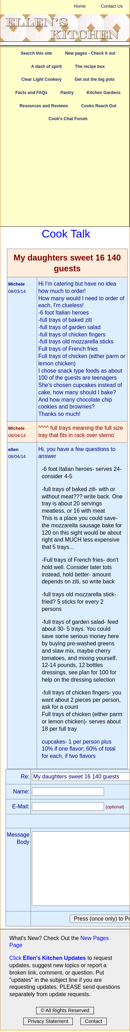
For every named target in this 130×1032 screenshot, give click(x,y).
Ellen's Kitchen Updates (54, 958)
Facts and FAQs (31, 92)
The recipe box (90, 66)
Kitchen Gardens (104, 92)
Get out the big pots (95, 79)
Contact (93, 1021)
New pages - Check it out (90, 53)
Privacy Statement (48, 1021)
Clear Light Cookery (41, 79)
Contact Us (112, 6)
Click (16, 958)
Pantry (66, 92)
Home (80, 6)
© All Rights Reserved (65, 1010)
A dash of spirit (46, 66)
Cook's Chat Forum (68, 118)
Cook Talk (66, 233)
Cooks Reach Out (98, 105)
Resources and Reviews (43, 105)
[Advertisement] (65, 177)
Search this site (36, 53)
